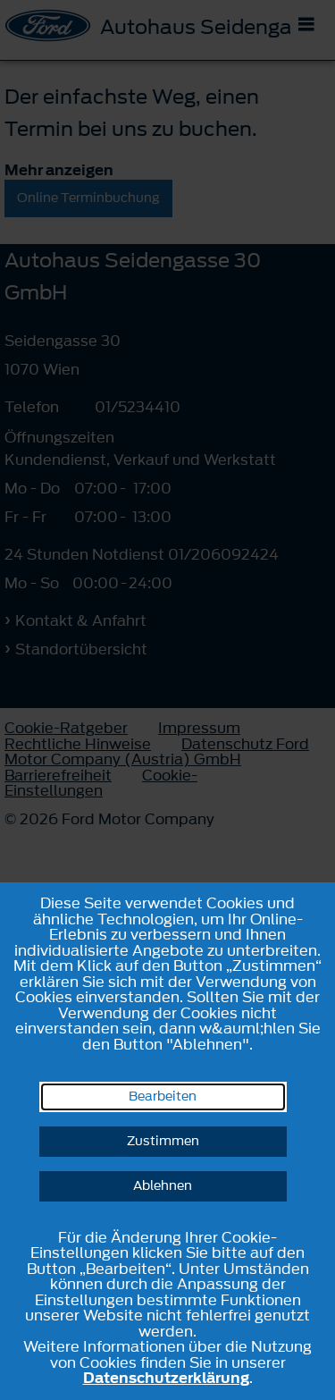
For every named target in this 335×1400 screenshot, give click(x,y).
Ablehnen (162, 1186)
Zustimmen (163, 1141)
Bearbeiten (163, 1096)
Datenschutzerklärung (166, 1377)
